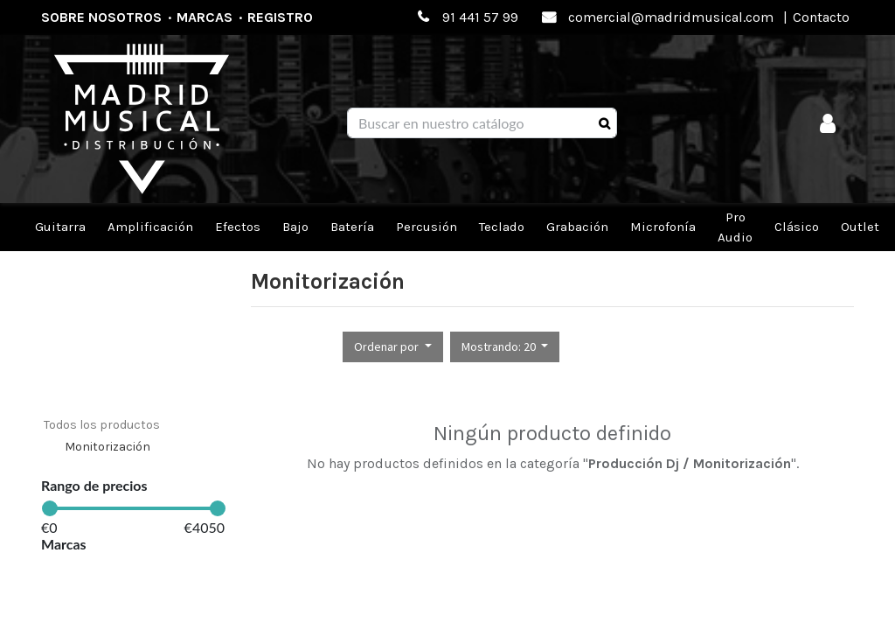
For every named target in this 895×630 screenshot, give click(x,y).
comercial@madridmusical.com (671, 17)
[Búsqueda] (604, 123)
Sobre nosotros (101, 17)
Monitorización (107, 446)
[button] (393, 347)
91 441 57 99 (480, 17)
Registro (280, 17)
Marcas (204, 17)
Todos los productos (102, 424)
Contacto (821, 17)
